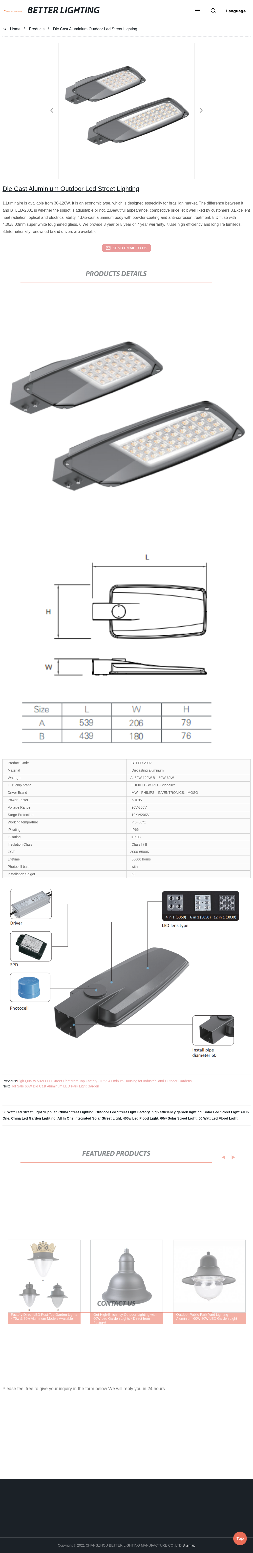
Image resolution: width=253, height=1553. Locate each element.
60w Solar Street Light (178, 1118)
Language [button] (236, 11)
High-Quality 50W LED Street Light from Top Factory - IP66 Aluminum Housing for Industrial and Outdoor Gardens (104, 1081)
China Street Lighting (76, 1112)
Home (15, 29)
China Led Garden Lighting (33, 1118)
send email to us (126, 247)
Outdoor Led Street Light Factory (122, 1112)
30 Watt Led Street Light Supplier (29, 1112)
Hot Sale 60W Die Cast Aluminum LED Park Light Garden (55, 1086)
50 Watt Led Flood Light (217, 1118)
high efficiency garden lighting (176, 1112)
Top (240, 1538)
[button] (197, 11)
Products (36, 29)
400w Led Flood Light (140, 1118)
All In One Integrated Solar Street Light (89, 1118)
